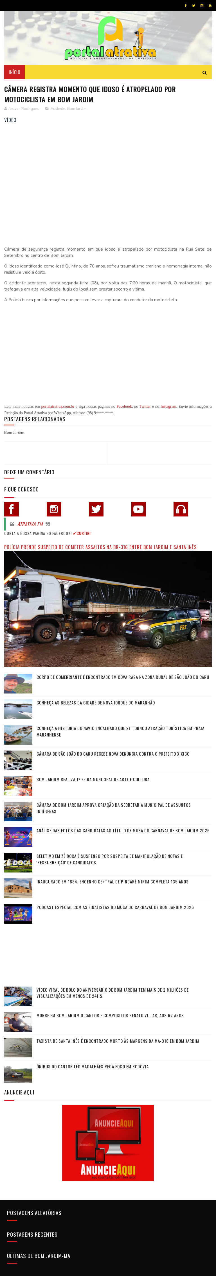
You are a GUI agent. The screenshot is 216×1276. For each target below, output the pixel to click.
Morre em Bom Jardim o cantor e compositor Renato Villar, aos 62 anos (110, 1015)
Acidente (58, 108)
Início (14, 72)
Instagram (168, 406)
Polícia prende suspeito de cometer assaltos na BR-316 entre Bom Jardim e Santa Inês (100, 546)
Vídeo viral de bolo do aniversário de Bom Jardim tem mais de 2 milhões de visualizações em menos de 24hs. (113, 993)
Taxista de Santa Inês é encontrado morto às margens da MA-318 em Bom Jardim (118, 1041)
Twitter (145, 406)
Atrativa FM (30, 523)
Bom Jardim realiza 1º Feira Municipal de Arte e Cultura (93, 779)
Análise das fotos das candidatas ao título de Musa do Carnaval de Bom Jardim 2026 (123, 830)
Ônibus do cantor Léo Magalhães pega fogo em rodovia (93, 1066)
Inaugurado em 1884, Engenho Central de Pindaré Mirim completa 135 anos (113, 881)
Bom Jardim (77, 108)
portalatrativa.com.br (57, 406)
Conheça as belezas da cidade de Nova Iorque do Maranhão (96, 702)
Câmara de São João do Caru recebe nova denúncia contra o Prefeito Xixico (113, 754)
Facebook (124, 406)
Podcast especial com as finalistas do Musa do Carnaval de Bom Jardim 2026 (115, 907)
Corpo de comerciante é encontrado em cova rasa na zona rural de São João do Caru (123, 677)
